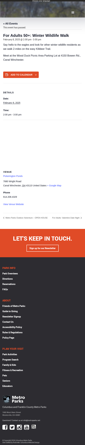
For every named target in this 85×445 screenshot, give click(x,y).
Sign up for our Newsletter (42, 248)
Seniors (6, 380)
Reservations (8, 284)
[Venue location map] (42, 143)
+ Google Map (54, 185)
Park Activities (9, 354)
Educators (7, 386)
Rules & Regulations (12, 332)
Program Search (10, 359)
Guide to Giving (10, 311)
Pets (4, 375)
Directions (7, 278)
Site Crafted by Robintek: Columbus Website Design (21, 442)
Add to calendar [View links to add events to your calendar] (21, 74)
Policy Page (8, 337)
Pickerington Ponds (13, 176)
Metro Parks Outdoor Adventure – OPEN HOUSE (26, 218)
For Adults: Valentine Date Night (66, 218)
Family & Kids (9, 364)
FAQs (5, 289)
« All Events (10, 23)
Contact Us (7, 321)
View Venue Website (13, 204)
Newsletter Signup (11, 316)
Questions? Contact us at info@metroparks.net (21, 420)
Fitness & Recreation (12, 370)
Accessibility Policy (12, 327)
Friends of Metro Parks (13, 305)
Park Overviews (10, 273)
